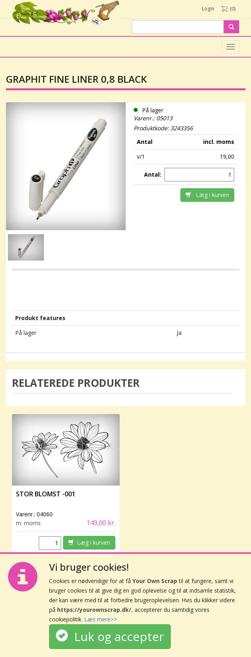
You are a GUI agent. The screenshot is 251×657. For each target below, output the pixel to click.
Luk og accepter (110, 636)
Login (208, 8)
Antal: (153, 174)
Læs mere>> (100, 619)
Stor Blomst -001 (45, 494)
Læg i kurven (207, 195)
